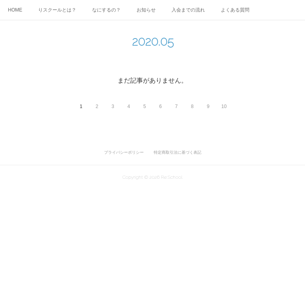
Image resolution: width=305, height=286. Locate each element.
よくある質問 (235, 10)
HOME (15, 10)
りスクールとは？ (57, 10)
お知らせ (146, 10)
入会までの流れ (188, 10)
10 (223, 106)
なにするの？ (106, 10)
